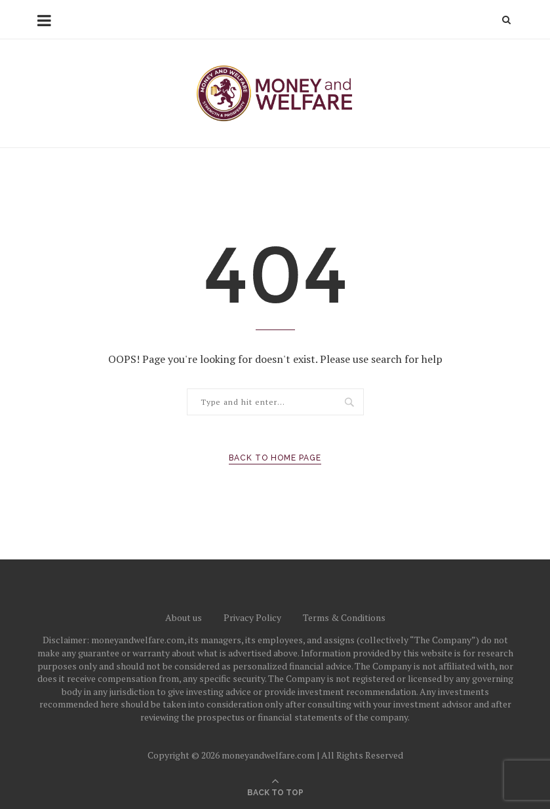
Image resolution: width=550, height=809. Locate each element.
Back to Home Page (275, 457)
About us (183, 617)
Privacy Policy (252, 617)
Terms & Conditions (344, 617)
